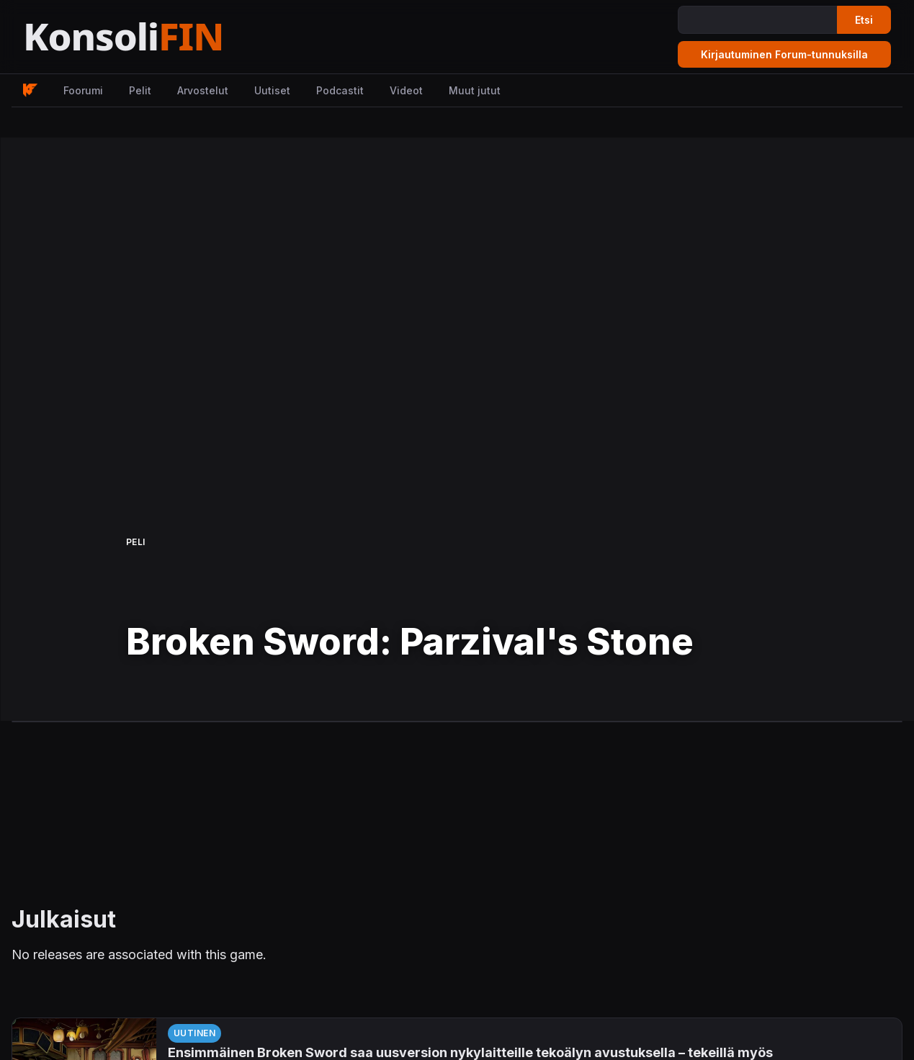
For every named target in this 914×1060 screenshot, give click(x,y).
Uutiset (272, 90)
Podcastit (340, 90)
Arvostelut (202, 90)
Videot (406, 90)
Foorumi (83, 90)
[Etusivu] (158, 37)
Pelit (140, 90)
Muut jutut (475, 90)
